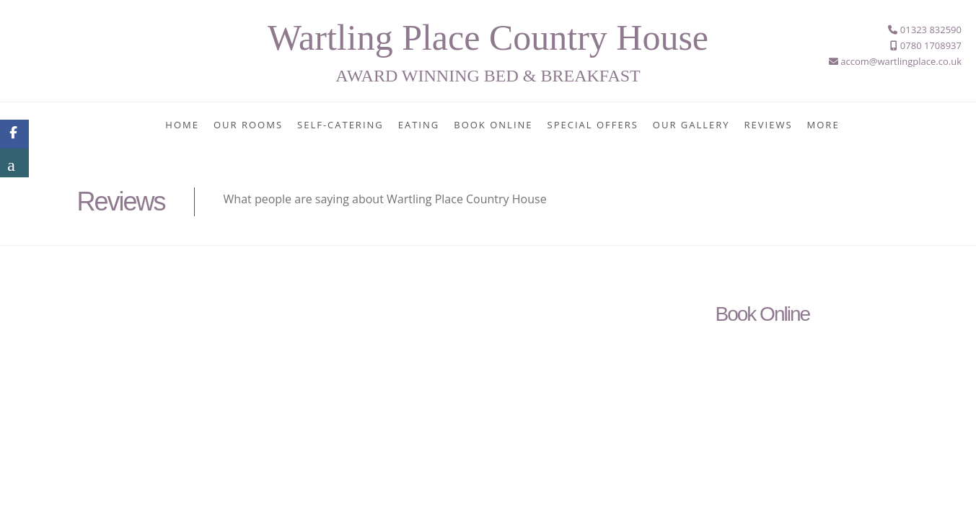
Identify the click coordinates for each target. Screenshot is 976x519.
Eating (418, 124)
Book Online (493, 124)
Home (182, 124)
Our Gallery (691, 124)
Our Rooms (248, 124)
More (823, 124)
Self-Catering (340, 124)
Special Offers (593, 124)
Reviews (768, 124)
